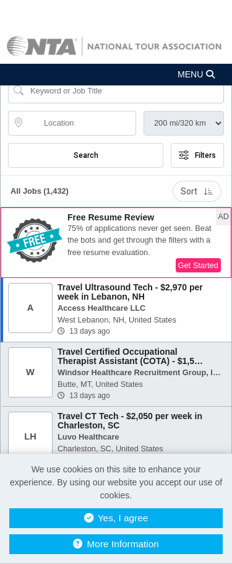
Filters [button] (197, 155)
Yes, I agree (116, 518)
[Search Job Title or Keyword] (124, 91)
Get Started (198, 265)
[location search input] (80, 123)
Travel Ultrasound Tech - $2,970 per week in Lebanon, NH (130, 292)
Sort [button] (197, 191)
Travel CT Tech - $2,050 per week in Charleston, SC (130, 420)
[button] (116, 74)
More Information (116, 544)
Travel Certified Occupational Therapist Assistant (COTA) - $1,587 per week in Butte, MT (131, 361)
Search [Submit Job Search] (86, 155)
